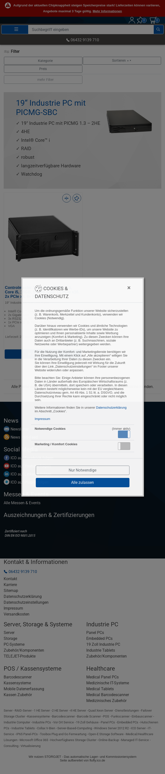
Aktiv (123, 434)
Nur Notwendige (82, 470)
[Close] (104, 288)
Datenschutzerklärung (111, 407)
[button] (124, 434)
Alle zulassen (82, 482)
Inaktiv (126, 446)
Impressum (42, 419)
